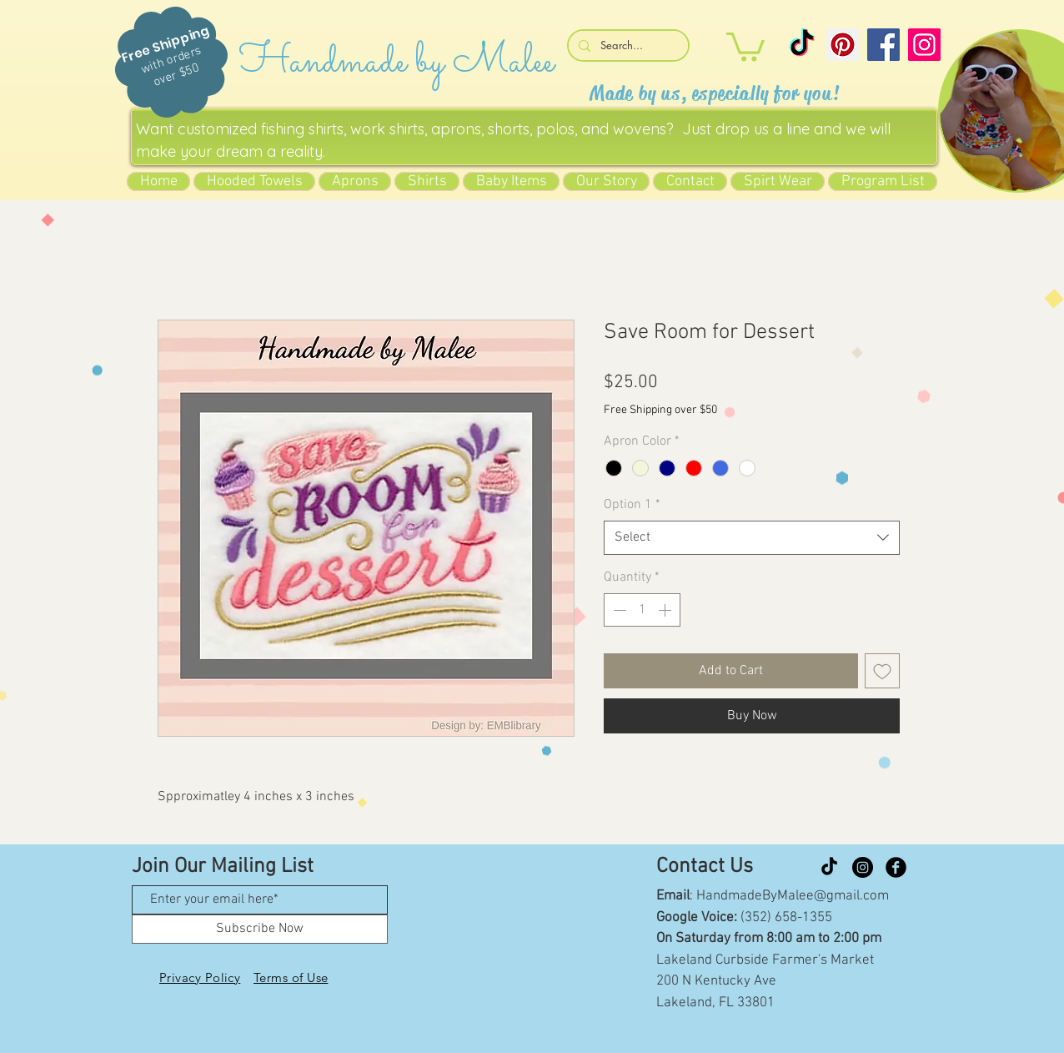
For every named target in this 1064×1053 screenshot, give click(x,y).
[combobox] (752, 537)
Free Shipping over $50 (660, 410)
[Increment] (666, 610)
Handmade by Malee (396, 62)
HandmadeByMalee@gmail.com (792, 896)
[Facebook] (883, 44)
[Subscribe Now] (260, 929)
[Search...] (626, 45)
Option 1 (632, 504)
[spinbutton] (642, 610)
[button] (745, 45)
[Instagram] (924, 44)
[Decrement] (618, 610)
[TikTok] (801, 44)
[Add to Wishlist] (882, 670)
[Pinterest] (842, 44)
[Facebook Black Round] (896, 867)
